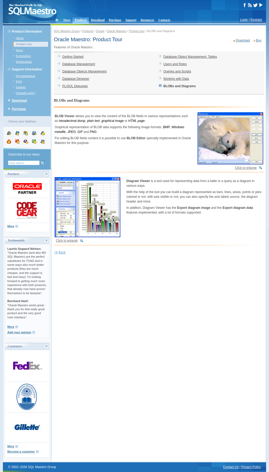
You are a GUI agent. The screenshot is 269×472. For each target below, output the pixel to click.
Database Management (78, 64)
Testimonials (24, 62)
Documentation (25, 76)
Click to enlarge (246, 168)
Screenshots (23, 56)
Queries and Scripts (177, 71)
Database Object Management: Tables (190, 57)
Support (130, 20)
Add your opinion (19, 332)
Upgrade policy (25, 93)
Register (256, 20)
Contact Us (231, 467)
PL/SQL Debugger (75, 86)
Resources (147, 20)
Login (244, 20)
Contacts (164, 20)
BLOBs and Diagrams (179, 86)
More (10, 226)
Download (98, 20)
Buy (258, 40)
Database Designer (75, 79)
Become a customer (21, 451)
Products (81, 20)
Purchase (115, 20)
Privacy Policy (251, 467)
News (66, 20)
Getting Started (73, 57)
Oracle (100, 31)
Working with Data (176, 79)
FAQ (19, 81)
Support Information (27, 69)
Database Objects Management (84, 71)
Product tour (24, 44)
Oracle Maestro (116, 31)
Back (62, 252)
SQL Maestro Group (67, 31)
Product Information (27, 31)
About (20, 38)
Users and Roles (175, 64)
